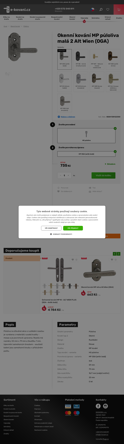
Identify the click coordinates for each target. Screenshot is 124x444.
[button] (62, 234)
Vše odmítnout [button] (51, 228)
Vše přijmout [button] (73, 228)
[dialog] (62, 222)
